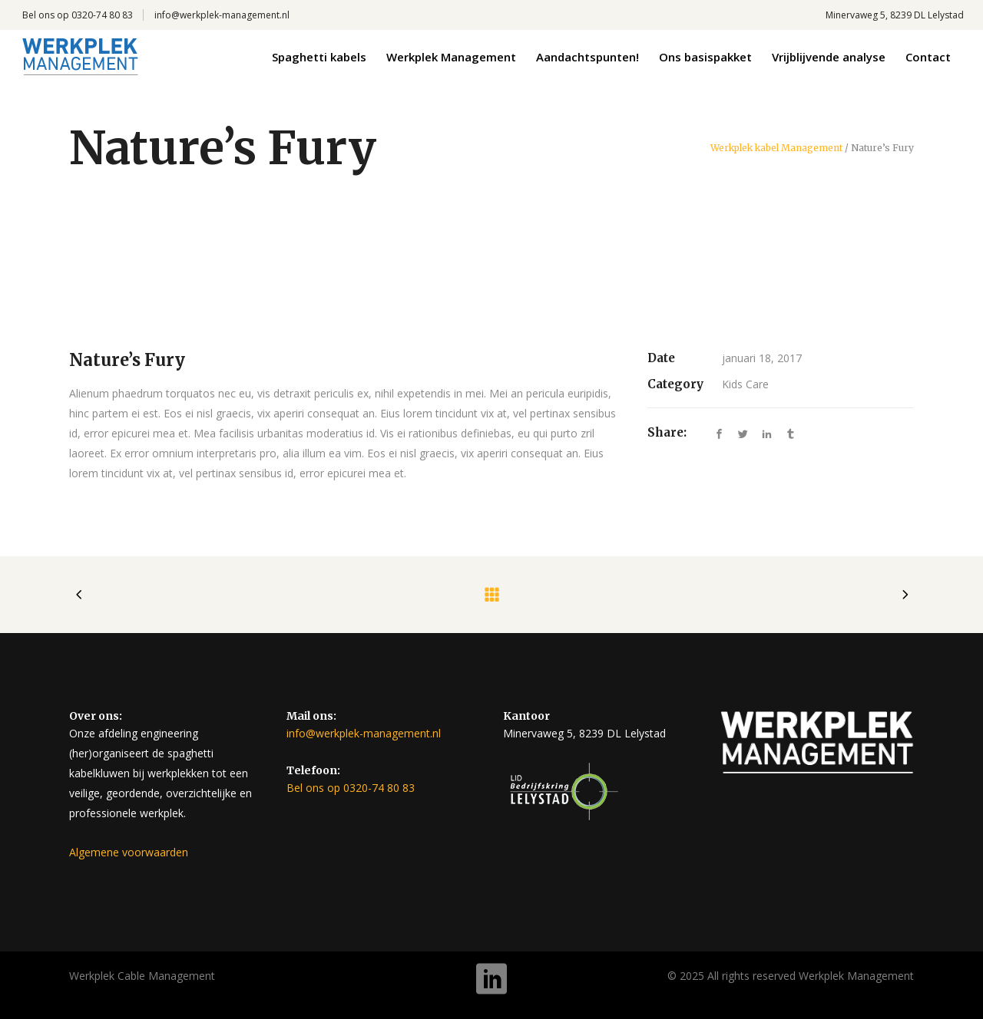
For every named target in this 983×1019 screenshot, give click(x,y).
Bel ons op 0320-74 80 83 (77, 14)
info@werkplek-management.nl (222, 14)
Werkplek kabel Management (776, 148)
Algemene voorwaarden (128, 852)
